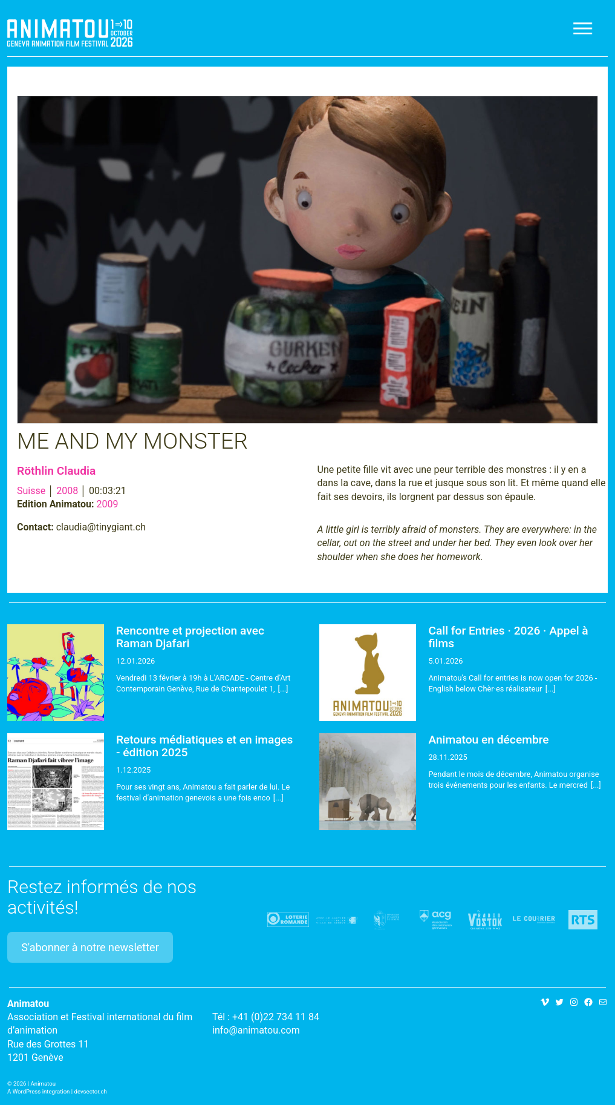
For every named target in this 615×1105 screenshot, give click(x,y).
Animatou (69, 33)
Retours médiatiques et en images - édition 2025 (204, 746)
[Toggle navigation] (583, 28)
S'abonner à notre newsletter (90, 947)
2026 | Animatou (34, 1083)
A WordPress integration (38, 1091)
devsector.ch (90, 1091)
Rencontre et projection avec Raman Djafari (190, 637)
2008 (67, 490)
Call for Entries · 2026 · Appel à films (508, 637)
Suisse (31, 490)
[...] (283, 688)
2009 (108, 504)
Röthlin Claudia (56, 471)
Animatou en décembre (488, 740)
